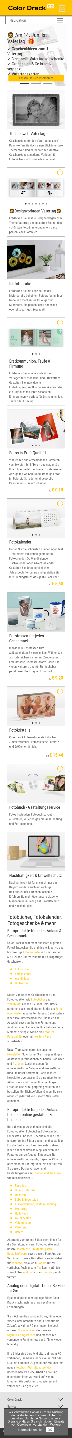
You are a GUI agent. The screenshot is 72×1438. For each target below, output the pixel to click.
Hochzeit (20, 1195)
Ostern (19, 1232)
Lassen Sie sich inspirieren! (36, 78)
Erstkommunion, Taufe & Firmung (35, 1204)
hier (40, 1429)
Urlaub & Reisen (25, 1190)
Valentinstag (23, 1223)
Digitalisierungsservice (21, 1335)
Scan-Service (26, 1330)
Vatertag (20, 1227)
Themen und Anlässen (47, 1173)
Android (28, 1272)
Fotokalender (23, 974)
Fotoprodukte (31, 952)
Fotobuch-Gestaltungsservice (34, 1367)
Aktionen (18, 1064)
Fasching (20, 1185)
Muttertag (21, 1209)
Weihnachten (23, 1218)
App (39, 1267)
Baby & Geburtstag (26, 1199)
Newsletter (14, 1054)
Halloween (21, 1213)
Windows (17, 1263)
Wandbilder (22, 978)
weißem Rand (42, 1036)
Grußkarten (22, 983)
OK (50, 1429)
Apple (42, 1263)
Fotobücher (22, 969)
